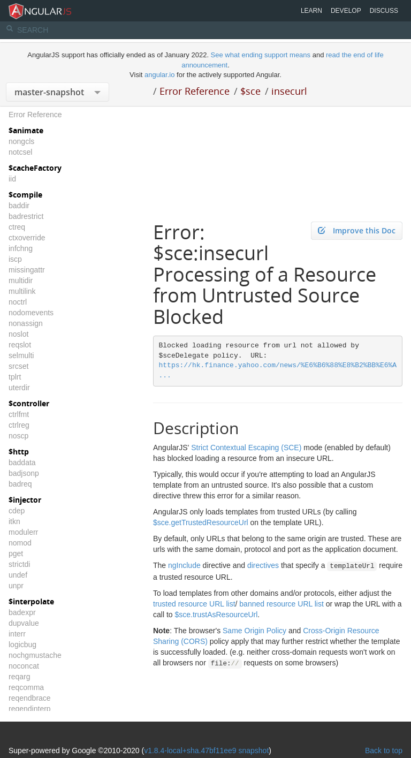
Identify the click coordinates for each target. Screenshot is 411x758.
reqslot (20, 344)
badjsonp (24, 473)
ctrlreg (19, 425)
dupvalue (24, 623)
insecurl (289, 91)
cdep (17, 510)
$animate (26, 130)
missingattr (27, 270)
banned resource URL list (281, 604)
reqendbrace (30, 698)
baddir (19, 205)
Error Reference (194, 91)
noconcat (24, 666)
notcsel (20, 152)
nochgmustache (35, 655)
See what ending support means (262, 55)
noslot (18, 334)
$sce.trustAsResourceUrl (215, 614)
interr (17, 634)
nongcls (21, 141)
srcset (18, 366)
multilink (22, 291)
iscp (15, 259)
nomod (20, 543)
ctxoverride (27, 237)
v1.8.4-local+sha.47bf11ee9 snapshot (206, 750)
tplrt (15, 377)
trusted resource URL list (194, 604)
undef (18, 575)
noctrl (18, 302)
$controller (29, 403)
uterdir (19, 387)
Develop (346, 10)
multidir (21, 280)
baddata (22, 462)
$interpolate (31, 601)
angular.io (159, 75)
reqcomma (26, 687)
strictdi (19, 564)
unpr (16, 585)
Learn (311, 10)
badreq (20, 484)
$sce (250, 91)
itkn (14, 521)
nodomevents (31, 312)
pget (16, 553)
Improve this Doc (356, 230)
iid (12, 179)
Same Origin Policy (254, 630)
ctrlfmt (19, 414)
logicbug (22, 644)
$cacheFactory (35, 168)
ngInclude (184, 565)
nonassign (26, 323)
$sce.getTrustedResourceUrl (200, 522)
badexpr (22, 612)
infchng (21, 248)
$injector (25, 500)
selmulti (21, 355)
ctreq (17, 227)
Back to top (383, 750)
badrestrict (26, 216)
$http (19, 451)
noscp (18, 435)
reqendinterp (30, 708)
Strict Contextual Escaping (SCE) (246, 447)
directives (263, 565)
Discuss (384, 10)
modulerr (23, 532)
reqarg (19, 676)
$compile (25, 195)
